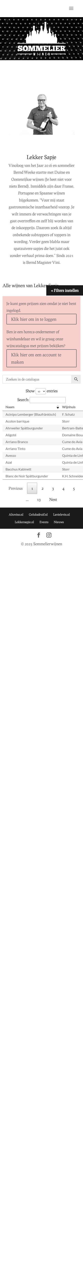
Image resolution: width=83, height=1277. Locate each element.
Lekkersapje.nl (24, 522)
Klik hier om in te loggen (33, 319)
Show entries (42, 390)
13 (39, 499)
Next (53, 499)
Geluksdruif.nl (38, 514)
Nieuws (59, 522)
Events (43, 522)
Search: (41, 399)
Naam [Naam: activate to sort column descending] (10, 407)
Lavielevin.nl (61, 514)
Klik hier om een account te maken (36, 358)
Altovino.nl (16, 514)
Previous (16, 488)
